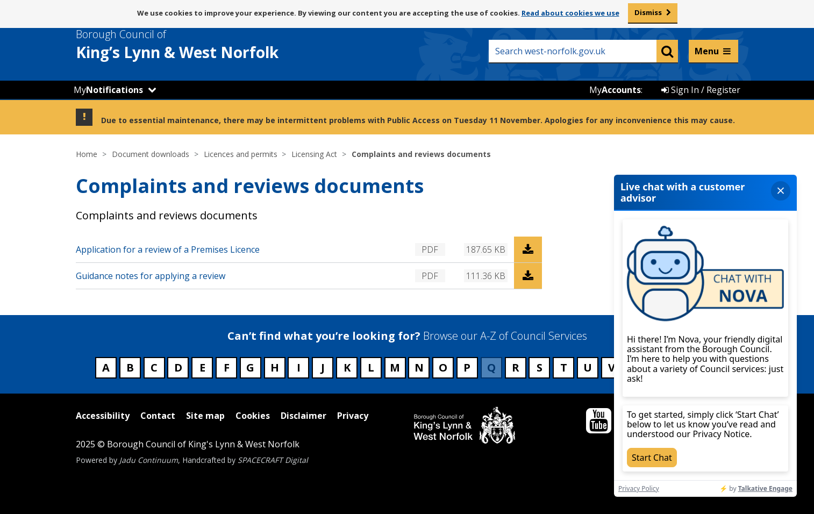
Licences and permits (240, 154)
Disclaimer (303, 416)
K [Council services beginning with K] (347, 367)
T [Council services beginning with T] (563, 367)
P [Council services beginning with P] (466, 367)
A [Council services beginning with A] (106, 367)
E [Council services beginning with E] (202, 367)
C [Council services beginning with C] (154, 367)
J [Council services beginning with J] (323, 367)
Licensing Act (314, 154)
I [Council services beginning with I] (299, 367)
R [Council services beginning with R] (515, 367)
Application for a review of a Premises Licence (168, 249)
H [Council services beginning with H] (274, 367)
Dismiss (648, 12)
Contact (157, 416)
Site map (205, 416)
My (108, 90)
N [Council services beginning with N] (419, 367)
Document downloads (150, 154)
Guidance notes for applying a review (150, 276)
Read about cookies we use (570, 13)
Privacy (352, 416)
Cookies (252, 416)
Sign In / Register (700, 90)
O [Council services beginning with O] (443, 367)
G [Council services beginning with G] (250, 367)
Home (86, 154)
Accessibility (103, 416)
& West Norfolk (197, 44)
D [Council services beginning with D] (178, 367)
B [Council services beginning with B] (130, 367)
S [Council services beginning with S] (539, 367)
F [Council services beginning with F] (227, 367)
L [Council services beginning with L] (371, 367)
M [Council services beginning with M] (395, 367)
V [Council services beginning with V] (611, 367)
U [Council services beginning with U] (587, 367)
